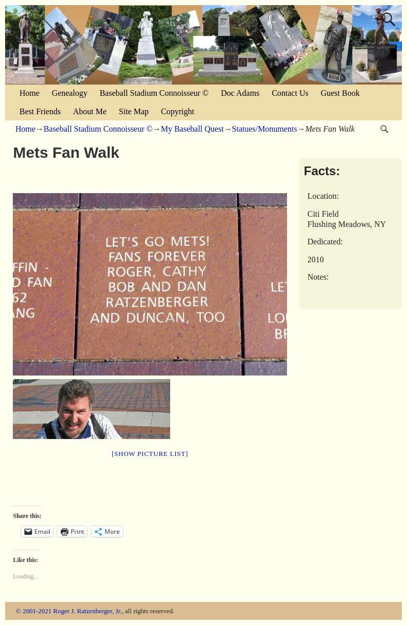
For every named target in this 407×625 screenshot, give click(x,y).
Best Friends (39, 111)
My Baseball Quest (192, 128)
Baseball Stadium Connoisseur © (154, 93)
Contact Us (290, 93)
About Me (89, 111)
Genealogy (69, 93)
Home (29, 93)
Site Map (134, 111)
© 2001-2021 (33, 611)
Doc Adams (240, 93)
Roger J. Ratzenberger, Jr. (87, 611)
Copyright (177, 111)
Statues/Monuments (264, 128)
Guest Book (340, 93)
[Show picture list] (150, 453)
